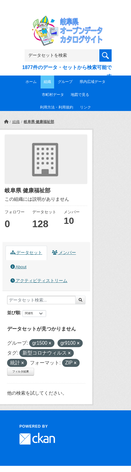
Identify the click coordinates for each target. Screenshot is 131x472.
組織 (47, 82)
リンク (85, 107)
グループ (65, 82)
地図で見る (80, 94)
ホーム (31, 82)
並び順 (13, 312)
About (18, 267)
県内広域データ (92, 82)
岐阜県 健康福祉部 (39, 122)
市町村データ (53, 94)
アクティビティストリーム (39, 280)
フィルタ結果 (20, 371)
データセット (26, 252)
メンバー (64, 252)
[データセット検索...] (41, 300)
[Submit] (80, 300)
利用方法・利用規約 (56, 107)
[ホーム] (6, 122)
